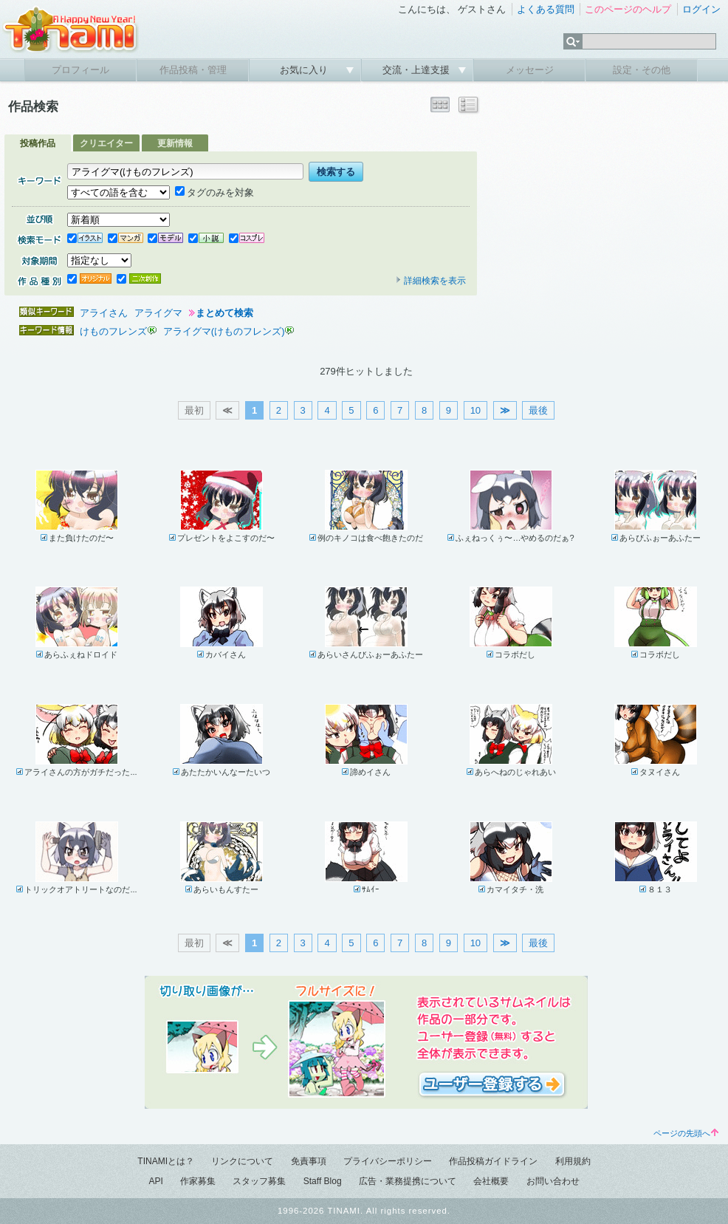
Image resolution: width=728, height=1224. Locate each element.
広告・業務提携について (407, 1181)
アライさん (104, 312)
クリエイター (106, 143)
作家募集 (198, 1181)
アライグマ (158, 312)
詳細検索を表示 (430, 281)
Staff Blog (322, 1181)
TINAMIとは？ (165, 1161)
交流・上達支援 (417, 69)
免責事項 (308, 1161)
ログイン (701, 9)
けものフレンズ (113, 331)
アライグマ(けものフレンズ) (224, 331)
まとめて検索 (224, 312)
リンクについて (242, 1161)
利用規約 (573, 1161)
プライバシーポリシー (387, 1161)
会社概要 (491, 1181)
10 (475, 410)
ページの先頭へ (685, 1133)
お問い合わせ (553, 1181)
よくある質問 (545, 9)
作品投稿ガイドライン (493, 1161)
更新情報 (175, 143)
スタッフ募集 (259, 1181)
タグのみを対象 (214, 192)
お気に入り (305, 69)
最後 (538, 410)
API (155, 1181)
